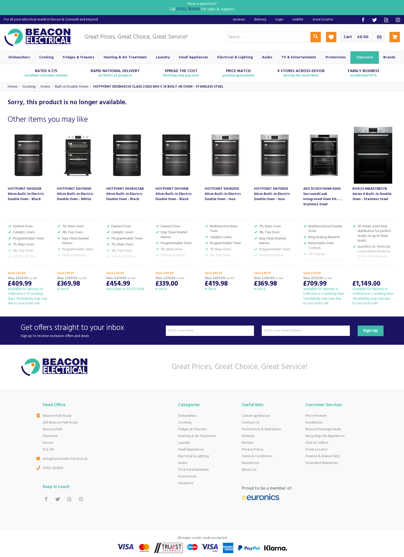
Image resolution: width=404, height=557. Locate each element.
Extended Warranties (322, 463)
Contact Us (250, 423)
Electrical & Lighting (193, 456)
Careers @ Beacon (256, 416)
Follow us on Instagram (398, 20)
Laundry (184, 443)
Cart (348, 37)
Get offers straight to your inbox (91, 330)
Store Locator (317, 450)
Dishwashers (187, 416)
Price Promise (316, 416)
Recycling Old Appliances (325, 436)
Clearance (185, 483)
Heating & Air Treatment (197, 436)
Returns (247, 443)
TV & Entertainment (193, 470)
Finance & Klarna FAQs (323, 456)
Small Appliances (191, 450)
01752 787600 (53, 468)
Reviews (239, 20)
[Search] (268, 37)
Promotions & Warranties (261, 429)
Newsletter (250, 463)
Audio (182, 463)
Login (279, 20)
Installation (314, 423)
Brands (389, 57)
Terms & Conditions (257, 456)
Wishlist (297, 20)
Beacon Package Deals (323, 429)
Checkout (394, 37)
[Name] (210, 331)
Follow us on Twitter (375, 20)
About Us (249, 470)
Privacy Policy (252, 450)
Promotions (187, 477)
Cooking (184, 423)
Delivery (248, 436)
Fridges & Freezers (192, 429)
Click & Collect (317, 443)
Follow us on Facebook (363, 20)
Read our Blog (386, 20)
